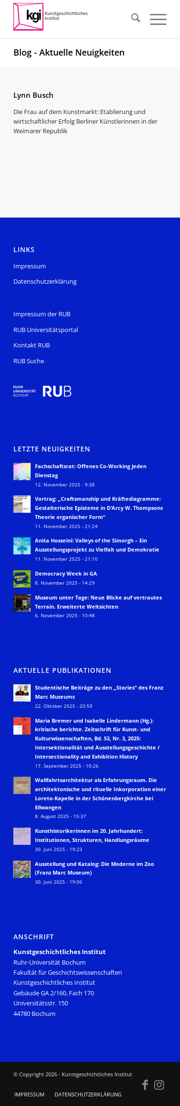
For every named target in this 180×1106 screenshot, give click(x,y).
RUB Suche (28, 361)
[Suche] (131, 19)
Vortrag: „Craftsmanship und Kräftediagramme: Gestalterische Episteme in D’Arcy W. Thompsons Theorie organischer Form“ (99, 507)
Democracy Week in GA (66, 573)
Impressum (29, 266)
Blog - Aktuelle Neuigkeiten (68, 52)
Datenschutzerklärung (45, 281)
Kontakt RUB (31, 345)
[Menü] (153, 19)
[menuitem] (131, 19)
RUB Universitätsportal (45, 329)
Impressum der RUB (41, 314)
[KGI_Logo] (74, 19)
